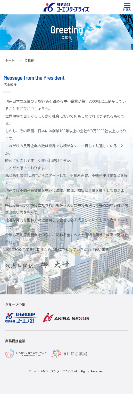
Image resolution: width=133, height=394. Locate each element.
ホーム (9, 60)
